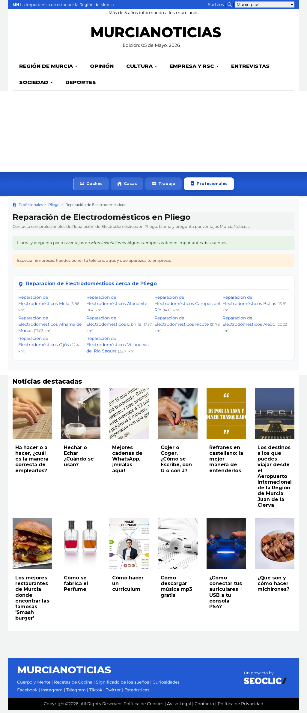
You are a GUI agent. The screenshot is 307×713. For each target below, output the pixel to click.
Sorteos (216, 4)
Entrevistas (250, 69)
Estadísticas (136, 693)
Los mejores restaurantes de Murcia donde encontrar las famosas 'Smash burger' (32, 601)
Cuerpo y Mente (33, 685)
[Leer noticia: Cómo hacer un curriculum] (129, 546)
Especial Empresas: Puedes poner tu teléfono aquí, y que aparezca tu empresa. (94, 263)
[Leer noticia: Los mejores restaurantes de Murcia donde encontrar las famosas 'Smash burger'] (32, 546)
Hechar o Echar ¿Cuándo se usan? (79, 459)
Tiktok (95, 693)
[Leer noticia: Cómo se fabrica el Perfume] (81, 546)
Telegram (76, 693)
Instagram (52, 693)
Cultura (141, 69)
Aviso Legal (179, 706)
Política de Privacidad (240, 706)
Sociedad (36, 85)
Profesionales (209, 186)
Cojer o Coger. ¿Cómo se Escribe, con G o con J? (176, 462)
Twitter (113, 693)
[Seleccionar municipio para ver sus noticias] (264, 5)
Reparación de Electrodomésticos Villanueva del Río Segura (117, 348)
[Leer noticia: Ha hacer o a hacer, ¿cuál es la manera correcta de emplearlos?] (32, 416)
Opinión (102, 69)
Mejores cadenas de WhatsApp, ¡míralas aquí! (127, 462)
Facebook (27, 693)
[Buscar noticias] (230, 4)
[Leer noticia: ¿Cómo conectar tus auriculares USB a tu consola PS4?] (226, 546)
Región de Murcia (48, 69)
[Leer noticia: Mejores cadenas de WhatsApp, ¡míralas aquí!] (129, 416)
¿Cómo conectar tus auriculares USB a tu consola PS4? (225, 595)
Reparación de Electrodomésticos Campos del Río (187, 307)
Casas (127, 186)
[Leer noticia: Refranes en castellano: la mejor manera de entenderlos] (226, 416)
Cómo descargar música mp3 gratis (176, 589)
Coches (91, 186)
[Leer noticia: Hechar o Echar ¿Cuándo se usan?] (81, 416)
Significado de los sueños (122, 685)
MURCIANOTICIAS (155, 36)
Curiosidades (166, 685)
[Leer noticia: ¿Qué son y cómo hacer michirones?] (274, 546)
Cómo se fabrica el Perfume (76, 586)
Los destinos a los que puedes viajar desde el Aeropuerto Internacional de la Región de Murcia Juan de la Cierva (275, 479)
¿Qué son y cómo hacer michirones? (273, 586)
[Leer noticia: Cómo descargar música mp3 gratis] (178, 546)
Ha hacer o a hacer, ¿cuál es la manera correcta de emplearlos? (31, 462)
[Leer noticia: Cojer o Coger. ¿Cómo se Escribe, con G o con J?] (178, 416)
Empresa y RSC (194, 69)
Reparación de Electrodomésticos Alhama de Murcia (50, 327)
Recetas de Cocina (73, 685)
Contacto (204, 706)
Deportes (80, 85)
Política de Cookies (143, 706)
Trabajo (163, 186)
